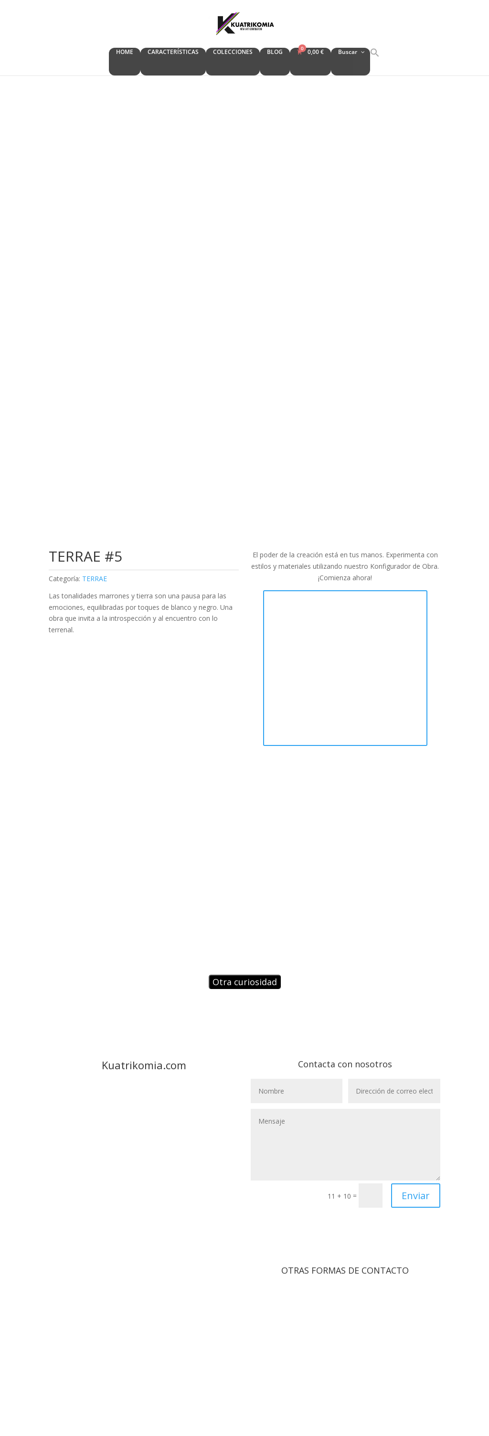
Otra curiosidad (245, 982)
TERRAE (94, 578)
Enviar (416, 1195)
